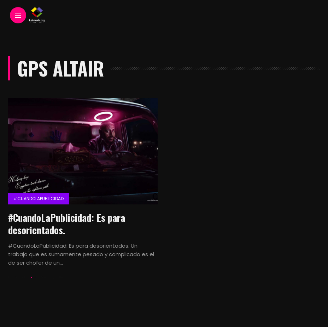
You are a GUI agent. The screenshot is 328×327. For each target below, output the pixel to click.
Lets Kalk (18, 277)
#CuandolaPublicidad (38, 199)
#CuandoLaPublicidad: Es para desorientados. (66, 223)
